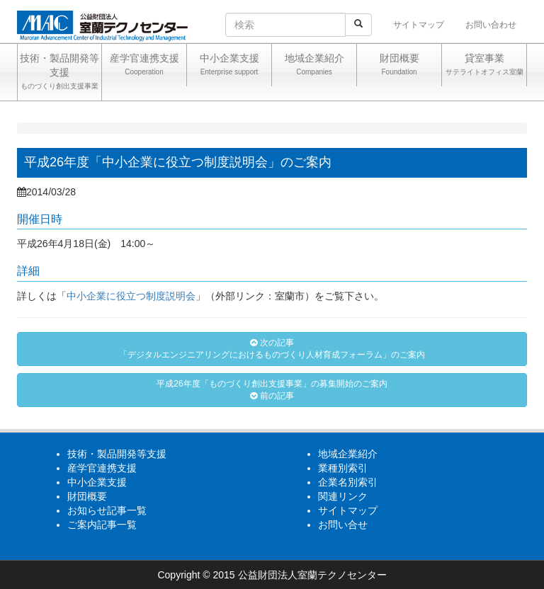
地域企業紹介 (314, 65)
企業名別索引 (348, 482)
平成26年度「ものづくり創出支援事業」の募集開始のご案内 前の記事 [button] (272, 390)
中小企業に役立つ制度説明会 (131, 296)
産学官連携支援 (144, 65)
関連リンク (343, 496)
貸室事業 (484, 65)
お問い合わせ (490, 25)
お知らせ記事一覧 (107, 510)
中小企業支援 (229, 65)
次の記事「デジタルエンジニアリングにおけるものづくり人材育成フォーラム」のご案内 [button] (272, 349)
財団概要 (399, 65)
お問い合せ (343, 524)
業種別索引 (343, 468)
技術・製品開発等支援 (59, 72)
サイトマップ (418, 25)
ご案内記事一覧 (102, 524)
